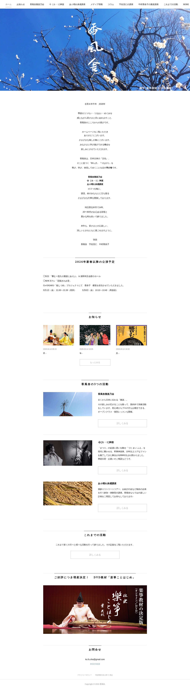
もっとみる (95, 369)
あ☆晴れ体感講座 (85, 4)
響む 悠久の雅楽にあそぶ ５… (131, 353)
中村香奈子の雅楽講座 (156, 4)
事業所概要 (95, 671)
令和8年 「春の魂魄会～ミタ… (94, 353)
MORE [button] (174, 4)
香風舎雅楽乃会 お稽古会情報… (58, 353)
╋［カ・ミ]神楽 (64, 4)
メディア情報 (104, 4)
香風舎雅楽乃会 (44, 4)
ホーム (16, 4)
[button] (16, 4)
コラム (118, 4)
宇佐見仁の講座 (134, 4)
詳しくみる (122, 430)
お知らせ (28, 4)
